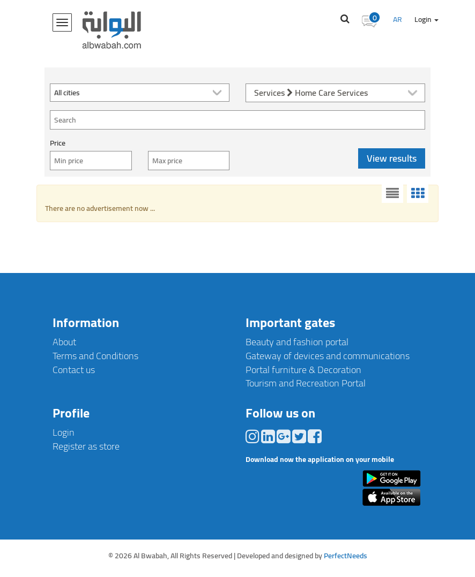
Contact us (74, 369)
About (64, 342)
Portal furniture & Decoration (303, 369)
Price (57, 143)
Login (426, 19)
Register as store (86, 446)
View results (392, 158)
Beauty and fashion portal (297, 342)
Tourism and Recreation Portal (306, 383)
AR (397, 19)
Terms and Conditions (95, 356)
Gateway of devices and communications (328, 356)
